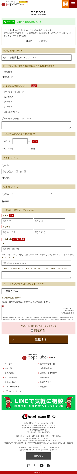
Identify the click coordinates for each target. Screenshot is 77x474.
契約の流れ (9, 373)
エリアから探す (11, 377)
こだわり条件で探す (48, 373)
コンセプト (9, 364)
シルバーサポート (12, 387)
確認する (41, 339)
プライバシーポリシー (14, 391)
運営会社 (44, 387)
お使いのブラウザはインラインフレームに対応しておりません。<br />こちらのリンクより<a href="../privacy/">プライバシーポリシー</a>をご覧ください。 (39, 312)
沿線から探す (45, 377)
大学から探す (10, 382)
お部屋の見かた (46, 368)
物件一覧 (8, 368)
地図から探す (45, 382)
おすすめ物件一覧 (47, 364)
